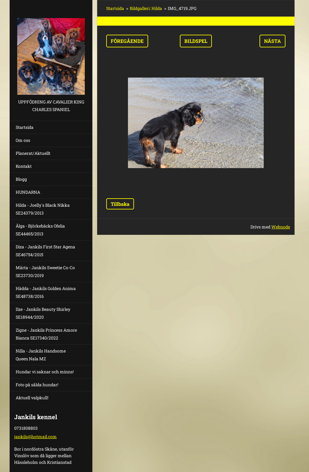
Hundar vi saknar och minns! (45, 372)
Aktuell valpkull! (32, 397)
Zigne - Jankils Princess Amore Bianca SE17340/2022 (46, 334)
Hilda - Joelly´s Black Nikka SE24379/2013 (43, 209)
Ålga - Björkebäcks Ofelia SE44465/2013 (40, 230)
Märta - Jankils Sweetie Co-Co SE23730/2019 (45, 271)
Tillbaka (120, 204)
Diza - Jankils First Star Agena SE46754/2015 (45, 250)
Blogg (21, 179)
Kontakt (24, 166)
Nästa (272, 41)
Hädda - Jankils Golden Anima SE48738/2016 (46, 292)
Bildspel (195, 41)
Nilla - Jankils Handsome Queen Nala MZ (41, 355)
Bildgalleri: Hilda (146, 8)
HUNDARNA (28, 192)
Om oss (23, 140)
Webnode (280, 227)
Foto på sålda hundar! (37, 384)
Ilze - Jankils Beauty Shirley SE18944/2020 (43, 313)
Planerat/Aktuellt (33, 153)
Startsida (24, 127)
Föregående (127, 41)
